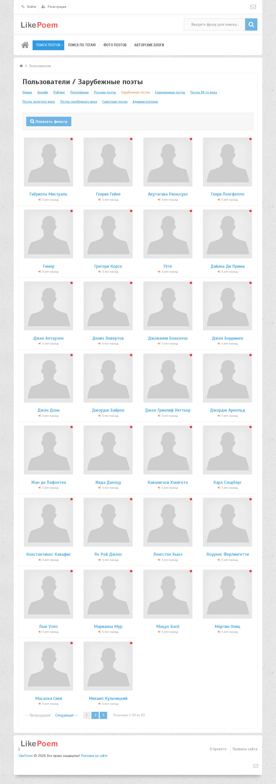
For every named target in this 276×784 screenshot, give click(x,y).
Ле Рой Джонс (108, 554)
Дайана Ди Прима (228, 265)
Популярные (79, 92)
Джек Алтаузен (48, 338)
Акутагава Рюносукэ (168, 193)
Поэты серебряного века (78, 102)
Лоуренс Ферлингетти (227, 554)
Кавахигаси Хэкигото (168, 482)
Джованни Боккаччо (168, 338)
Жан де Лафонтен (48, 482)
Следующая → (65, 715)
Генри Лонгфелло (227, 193)
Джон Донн (49, 410)
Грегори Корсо (108, 265)
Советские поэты (114, 102)
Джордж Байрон (108, 410)
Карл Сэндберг (227, 482)
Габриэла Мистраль (48, 193)
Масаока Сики (48, 698)
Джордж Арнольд (227, 410)
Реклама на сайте (94, 755)
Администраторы (145, 102)
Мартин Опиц (227, 626)
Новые (27, 92)
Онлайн (42, 92)
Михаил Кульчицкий (108, 698)
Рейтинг (59, 92)
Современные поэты (170, 92)
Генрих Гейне (108, 193)
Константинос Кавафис (48, 554)
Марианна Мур (108, 626)
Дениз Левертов (108, 338)
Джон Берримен (227, 338)
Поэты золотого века (38, 102)
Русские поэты (105, 92)
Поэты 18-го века (203, 92)
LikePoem (26, 755)
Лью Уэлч (48, 626)
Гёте (167, 265)
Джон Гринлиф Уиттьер (167, 410)
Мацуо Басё (167, 626)
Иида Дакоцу (108, 482)
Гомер (48, 265)
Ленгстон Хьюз (167, 554)
